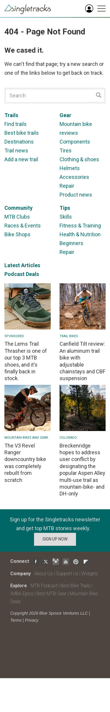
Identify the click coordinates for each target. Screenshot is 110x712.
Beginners (71, 243)
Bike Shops (17, 234)
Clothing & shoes (79, 159)
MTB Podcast (44, 585)
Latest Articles (22, 265)
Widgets (90, 573)
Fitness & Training (80, 225)
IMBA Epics (21, 593)
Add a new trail (21, 159)
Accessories (74, 177)
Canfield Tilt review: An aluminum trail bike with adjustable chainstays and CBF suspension (82, 361)
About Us (43, 573)
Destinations (19, 142)
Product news (76, 195)
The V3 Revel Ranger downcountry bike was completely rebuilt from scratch (25, 462)
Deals (32, 274)
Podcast (14, 274)
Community (18, 208)
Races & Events (22, 225)
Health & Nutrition (80, 234)
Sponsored (14, 336)
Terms (15, 620)
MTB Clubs (17, 217)
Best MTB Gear (51, 593)
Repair (67, 186)
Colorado (68, 438)
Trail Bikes (69, 336)
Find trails (15, 124)
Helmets (70, 168)
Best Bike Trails (75, 585)
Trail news (16, 150)
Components (75, 142)
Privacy (31, 620)
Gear (65, 115)
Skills (66, 217)
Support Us (67, 573)
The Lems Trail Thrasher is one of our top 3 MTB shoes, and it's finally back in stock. (25, 361)
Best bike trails (21, 133)
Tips (65, 208)
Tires (66, 150)
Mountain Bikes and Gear (26, 438)
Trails (11, 115)
